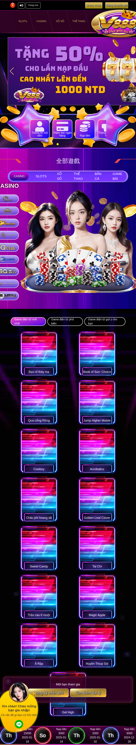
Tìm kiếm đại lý (88, 697)
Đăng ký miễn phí (48, 697)
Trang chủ (33, 5)
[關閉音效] (21, 5)
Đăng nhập (94, 5)
